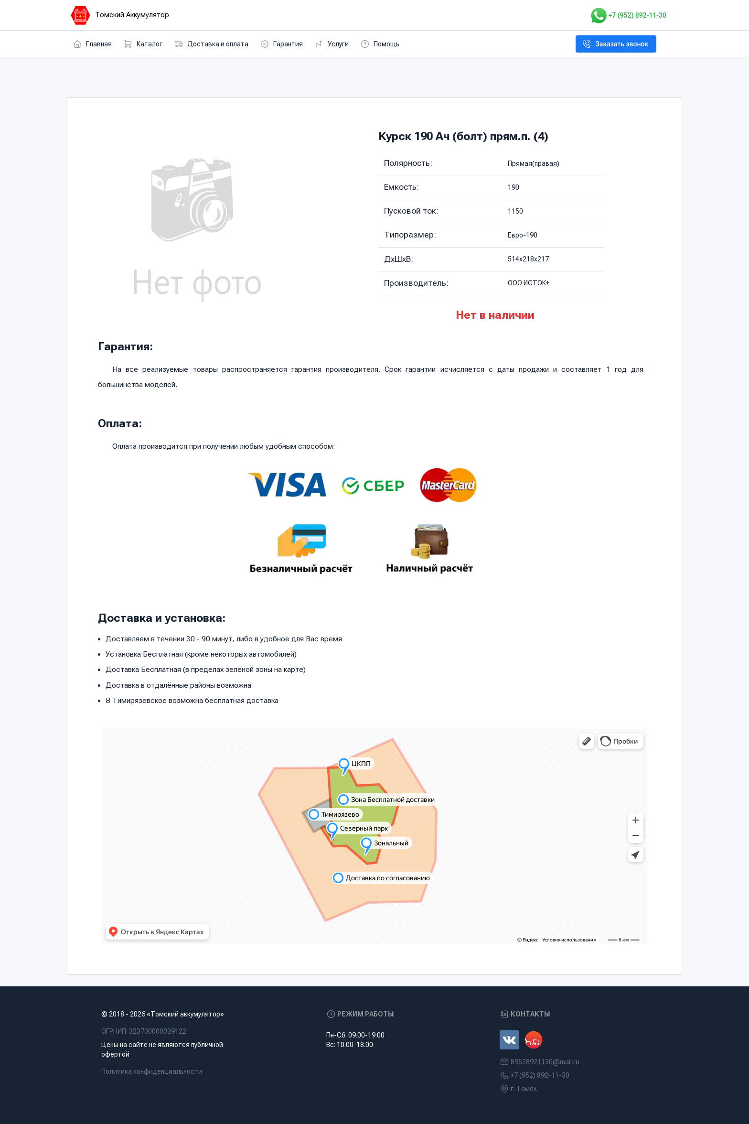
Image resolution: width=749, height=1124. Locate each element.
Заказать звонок (615, 44)
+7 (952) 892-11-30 (627, 15)
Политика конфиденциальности (151, 1071)
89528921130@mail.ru (545, 1062)
